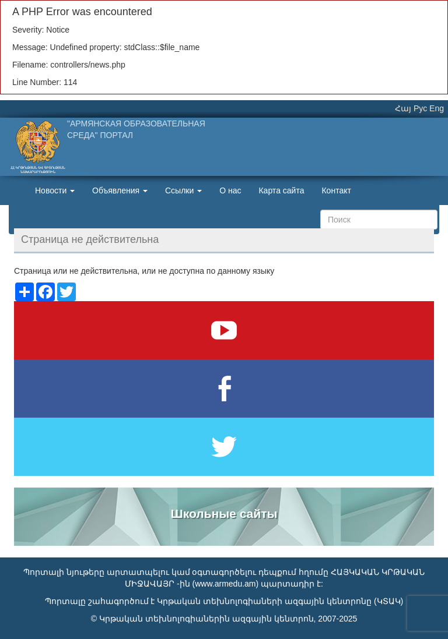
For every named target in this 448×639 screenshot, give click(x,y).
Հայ (403, 108)
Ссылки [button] (183, 190)
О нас (230, 190)
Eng (436, 108)
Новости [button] (55, 190)
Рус (420, 108)
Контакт (336, 190)
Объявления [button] (120, 190)
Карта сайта (281, 190)
